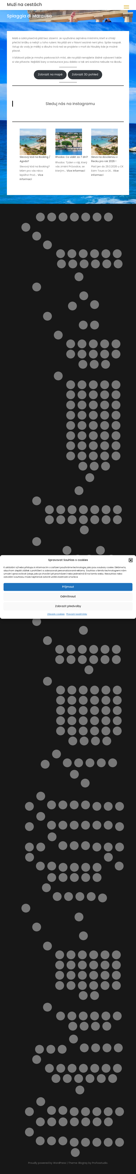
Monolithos (94, 1068)
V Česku (74, 845)
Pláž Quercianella (83, 720)
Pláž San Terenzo (117, 720)
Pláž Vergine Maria (70, 456)
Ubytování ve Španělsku (51, 1110)
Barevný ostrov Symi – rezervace (51, 217)
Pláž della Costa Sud (116, 394)
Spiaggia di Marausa (116, 456)
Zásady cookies (56, 614)
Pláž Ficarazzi (70, 405)
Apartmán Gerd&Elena (84, 1047)
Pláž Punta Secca (104, 435)
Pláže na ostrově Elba (94, 304)
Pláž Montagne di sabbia (116, 425)
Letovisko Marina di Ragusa (104, 354)
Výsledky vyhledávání (85, 1142)
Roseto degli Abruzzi (61, 263)
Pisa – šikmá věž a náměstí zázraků (85, 783)
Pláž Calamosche (82, 394)
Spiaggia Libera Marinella (95, 741)
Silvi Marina (95, 263)
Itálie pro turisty (25, 227)
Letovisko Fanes (105, 954)
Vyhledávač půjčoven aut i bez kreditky (85, 1121)
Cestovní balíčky (63, 217)
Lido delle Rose (49, 509)
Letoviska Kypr (119, 806)
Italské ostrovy (36, 287)
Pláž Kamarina (70, 415)
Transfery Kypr (51, 805)
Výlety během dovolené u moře (108, 1121)
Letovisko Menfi (116, 354)
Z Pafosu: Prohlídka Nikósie (62, 1140)
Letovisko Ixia (82, 965)
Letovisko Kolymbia (71, 975)
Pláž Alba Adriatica (60, 509)
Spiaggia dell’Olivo (72, 741)
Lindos (29, 826)
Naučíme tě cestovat (96, 847)
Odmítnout (68, 596)
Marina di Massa (116, 659)
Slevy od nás (29, 1111)
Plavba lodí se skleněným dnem (40, 1140)
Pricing (102, 898)
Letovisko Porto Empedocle (82, 364)
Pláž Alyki (117, 1016)
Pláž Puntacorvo (71, 720)
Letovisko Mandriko (116, 975)
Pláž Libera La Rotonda (105, 710)
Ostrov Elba (83, 295)
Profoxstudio (99, 1163)
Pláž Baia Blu (94, 690)
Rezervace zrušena (79, 896)
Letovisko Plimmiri (93, 985)
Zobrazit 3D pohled (85, 74)
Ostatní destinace (97, 867)
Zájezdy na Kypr (85, 805)
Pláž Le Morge (49, 519)
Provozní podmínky (76, 614)
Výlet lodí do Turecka (101, 1078)
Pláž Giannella (71, 710)
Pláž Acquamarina (93, 384)
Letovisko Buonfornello (82, 343)
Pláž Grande (104, 405)
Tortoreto (106, 263)
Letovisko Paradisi (71, 985)
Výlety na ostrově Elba (74, 1142)
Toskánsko (36, 621)
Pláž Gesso (60, 710)
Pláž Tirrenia (71, 731)
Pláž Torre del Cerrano (94, 519)
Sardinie (36, 541)
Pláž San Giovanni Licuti (70, 445)
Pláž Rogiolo (94, 720)
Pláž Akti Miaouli (105, 1016)
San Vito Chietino (84, 263)
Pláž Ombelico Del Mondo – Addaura (74, 877)
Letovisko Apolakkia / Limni (71, 954)
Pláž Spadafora (104, 445)
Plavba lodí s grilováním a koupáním (51, 877)
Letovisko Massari (59, 985)
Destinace (85, 217)
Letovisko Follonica (93, 649)
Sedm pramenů (67, 1078)
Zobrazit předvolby (68, 606)
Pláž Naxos (70, 435)
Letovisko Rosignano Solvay (71, 659)
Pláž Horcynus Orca (116, 405)
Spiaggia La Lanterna (105, 466)
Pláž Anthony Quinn (84, 1026)
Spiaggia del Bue (93, 456)
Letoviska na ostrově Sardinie (67, 550)
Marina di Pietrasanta (88, 669)
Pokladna (97, 877)
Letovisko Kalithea (116, 965)
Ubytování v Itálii (56, 754)
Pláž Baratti (105, 690)
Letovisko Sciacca (94, 364)
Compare (74, 217)
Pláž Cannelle (60, 700)
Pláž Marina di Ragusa (70, 425)
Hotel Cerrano (112, 762)
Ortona (85, 867)
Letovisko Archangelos (82, 954)
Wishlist (96, 1142)
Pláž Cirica (104, 394)
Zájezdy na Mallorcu (108, 825)
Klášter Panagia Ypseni (72, 1068)
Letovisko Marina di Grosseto (116, 649)
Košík (29, 806)
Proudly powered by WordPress (47, 1163)
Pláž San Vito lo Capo (82, 445)
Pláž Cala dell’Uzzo (70, 394)
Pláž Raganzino (116, 435)
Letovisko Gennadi (116, 954)
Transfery (85, 1111)
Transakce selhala (91, 896)
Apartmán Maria (95, 1047)
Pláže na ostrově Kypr (85, 877)
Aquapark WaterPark (60, 1068)
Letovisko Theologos (94, 995)
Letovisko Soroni (116, 985)
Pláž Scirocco (93, 445)
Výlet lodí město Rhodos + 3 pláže (112, 1078)
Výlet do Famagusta (97, 1121)
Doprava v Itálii (79, 276)
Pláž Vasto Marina (117, 519)
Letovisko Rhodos (105, 985)
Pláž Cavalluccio (83, 509)
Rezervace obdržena (68, 896)
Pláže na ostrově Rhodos (47, 1007)
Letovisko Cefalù (116, 343)
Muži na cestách (24, 4)
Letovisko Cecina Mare (82, 649)
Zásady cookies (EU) (119, 1142)
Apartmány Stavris (118, 1047)
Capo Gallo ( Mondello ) (70, 343)
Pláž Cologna (94, 509)
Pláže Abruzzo (36, 500)
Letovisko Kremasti (82, 975)
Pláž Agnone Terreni (104, 384)
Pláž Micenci (93, 425)
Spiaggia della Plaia (104, 456)
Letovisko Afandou (59, 954)
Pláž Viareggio (83, 731)
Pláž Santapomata (60, 731)
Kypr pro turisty (40, 796)
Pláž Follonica (117, 700)
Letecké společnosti (96, 806)
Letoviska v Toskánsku (47, 640)
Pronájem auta (50, 1049)
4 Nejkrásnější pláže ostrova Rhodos (49, 1068)
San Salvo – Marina (72, 263)
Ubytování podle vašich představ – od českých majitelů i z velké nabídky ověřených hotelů (119, 1111)
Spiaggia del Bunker (117, 731)
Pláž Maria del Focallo (116, 415)
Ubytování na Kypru (62, 805)
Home (108, 217)
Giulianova (71, 253)
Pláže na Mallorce (74, 825)
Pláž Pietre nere (82, 435)
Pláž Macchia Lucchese (60, 720)
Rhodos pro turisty (25, 908)
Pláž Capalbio (71, 700)
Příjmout (68, 587)
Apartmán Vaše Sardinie (78, 762)
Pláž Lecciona (94, 710)
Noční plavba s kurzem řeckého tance (106, 1068)
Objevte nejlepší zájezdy (119, 866)
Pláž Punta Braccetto (93, 435)
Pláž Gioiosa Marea (93, 405)
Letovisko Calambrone (59, 649)
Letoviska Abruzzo (47, 244)
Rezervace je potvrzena (57, 896)
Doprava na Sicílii (94, 325)
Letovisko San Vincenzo (82, 659)
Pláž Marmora (82, 425)
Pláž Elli (106, 1026)
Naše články (52, 836)
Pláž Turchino (106, 519)
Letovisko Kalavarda (105, 965)
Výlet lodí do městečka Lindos (90, 1078)
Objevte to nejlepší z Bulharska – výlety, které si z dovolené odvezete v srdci (74, 867)
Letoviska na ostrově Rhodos (47, 946)
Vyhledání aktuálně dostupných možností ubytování (74, 1121)
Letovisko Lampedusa (93, 354)
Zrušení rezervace (75, 1152)
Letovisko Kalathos (93, 965)
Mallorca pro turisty (40, 816)
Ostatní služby (108, 857)
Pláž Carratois (93, 394)
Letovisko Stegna (83, 995)
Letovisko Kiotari (59, 975)
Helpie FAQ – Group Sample (97, 217)
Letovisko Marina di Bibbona (105, 649)
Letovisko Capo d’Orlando (93, 343)
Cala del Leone (60, 690)
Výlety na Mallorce (96, 825)
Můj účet (119, 826)
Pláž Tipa (116, 445)
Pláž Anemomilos (72, 1026)
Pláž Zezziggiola (94, 731)
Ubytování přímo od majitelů (40, 1121)
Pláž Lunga (117, 710)
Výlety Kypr (29, 1132)
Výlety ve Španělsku (62, 1110)
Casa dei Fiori (90, 762)
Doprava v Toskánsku (83, 630)
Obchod (63, 867)
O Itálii (79, 490)
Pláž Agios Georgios (83, 1016)
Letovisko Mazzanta (59, 659)
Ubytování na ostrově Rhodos (73, 1039)
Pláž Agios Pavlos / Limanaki (94, 1016)
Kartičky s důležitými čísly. (62, 845)
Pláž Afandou (60, 1016)
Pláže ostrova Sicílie (58, 376)
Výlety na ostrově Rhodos (36, 1059)
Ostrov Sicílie (47, 316)
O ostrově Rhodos (36, 927)
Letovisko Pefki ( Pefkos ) (82, 985)
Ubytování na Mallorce (85, 825)
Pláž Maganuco (93, 415)
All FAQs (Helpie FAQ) (40, 217)
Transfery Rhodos (62, 1049)
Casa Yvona (101, 762)
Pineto (117, 253)
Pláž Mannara (104, 415)
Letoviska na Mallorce (62, 825)
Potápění (117, 1068)
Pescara (105, 253)
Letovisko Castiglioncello (71, 649)
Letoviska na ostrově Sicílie (58, 335)
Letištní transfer (79, 917)
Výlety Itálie (74, 774)
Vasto (118, 263)
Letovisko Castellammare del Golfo (104, 343)
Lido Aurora (82, 384)
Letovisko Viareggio (105, 659)
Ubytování (96, 1111)
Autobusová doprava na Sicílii (83, 325)
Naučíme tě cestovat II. (119, 847)
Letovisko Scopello (105, 364)
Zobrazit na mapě (50, 74)
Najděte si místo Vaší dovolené (40, 847)
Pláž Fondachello (82, 405)
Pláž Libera (82, 415)
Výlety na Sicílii (89, 477)
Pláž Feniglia (94, 700)
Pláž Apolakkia (95, 1026)
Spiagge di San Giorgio (105, 731)
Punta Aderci (84, 530)
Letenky (108, 806)
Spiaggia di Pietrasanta (84, 741)
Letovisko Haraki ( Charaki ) (59, 965)
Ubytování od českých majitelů (108, 1111)
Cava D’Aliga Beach (70, 384)
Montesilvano (94, 253)
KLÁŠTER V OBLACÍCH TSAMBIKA (83, 1068)
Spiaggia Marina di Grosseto (106, 741)
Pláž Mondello (104, 425)
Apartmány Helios (107, 1047)
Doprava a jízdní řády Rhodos (83, 935)
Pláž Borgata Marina (72, 509)
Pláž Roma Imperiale (105, 720)
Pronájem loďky (56, 1078)
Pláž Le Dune (83, 710)
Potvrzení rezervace (46, 887)
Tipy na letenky (74, 1111)
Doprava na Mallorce (51, 825)
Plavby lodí (39, 1049)
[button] (130, 560)
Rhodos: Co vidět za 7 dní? (71, 157)
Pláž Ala (83, 690)
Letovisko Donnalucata (70, 354)
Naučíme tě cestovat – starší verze (108, 847)
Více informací (76, 170)
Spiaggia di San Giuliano (94, 466)
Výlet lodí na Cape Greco (74, 805)
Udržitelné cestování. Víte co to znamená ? (51, 1121)
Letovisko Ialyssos (71, 965)
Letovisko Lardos (93, 975)
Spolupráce (51, 866)
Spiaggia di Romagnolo (82, 466)
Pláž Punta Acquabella (72, 519)
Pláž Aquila (63, 877)
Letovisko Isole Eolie (82, 354)
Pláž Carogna (83, 700)
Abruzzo (36, 236)
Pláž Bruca (116, 384)
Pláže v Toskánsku (47, 681)
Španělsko (40, 1101)
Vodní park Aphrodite (51, 1140)
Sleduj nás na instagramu (70, 103)
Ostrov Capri (72, 306)
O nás (29, 857)
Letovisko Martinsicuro (83, 253)
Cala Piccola (71, 690)
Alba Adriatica (60, 253)
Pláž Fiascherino (105, 700)
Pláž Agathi (71, 1016)
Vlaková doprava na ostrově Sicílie (63, 1121)
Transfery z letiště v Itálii (45, 764)
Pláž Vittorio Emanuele (82, 456)
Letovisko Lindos (105, 975)
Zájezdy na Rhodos (79, 1090)
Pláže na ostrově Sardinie (100, 550)
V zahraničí (85, 845)
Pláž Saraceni (83, 519)
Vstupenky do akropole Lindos (78, 1078)
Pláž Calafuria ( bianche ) (117, 690)
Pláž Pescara (60, 519)
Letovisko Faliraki (93, 954)
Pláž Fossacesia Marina (106, 509)
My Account (29, 847)
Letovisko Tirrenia (93, 659)
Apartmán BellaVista (67, 762)
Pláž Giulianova (117, 509)
